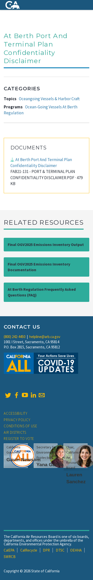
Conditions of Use (20, 426)
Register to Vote (19, 438)
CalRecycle (28, 550)
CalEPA (9, 550)
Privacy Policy (17, 419)
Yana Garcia (50, 464)
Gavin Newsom (23, 459)
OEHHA (76, 550)
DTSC (60, 550)
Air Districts (15, 432)
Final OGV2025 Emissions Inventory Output (46, 244)
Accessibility (16, 413)
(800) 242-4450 (14, 336)
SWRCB (10, 556)
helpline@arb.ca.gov (44, 336)
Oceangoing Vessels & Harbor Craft (49, 98)
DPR (46, 550)
